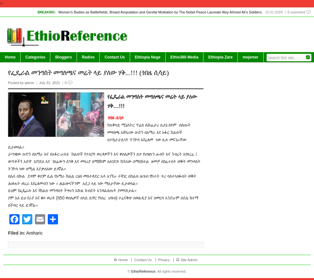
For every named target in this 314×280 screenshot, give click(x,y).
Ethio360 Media (184, 57)
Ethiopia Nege (148, 57)
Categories (35, 57)
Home (10, 57)
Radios (88, 57)
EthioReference (143, 271)
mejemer (250, 57)
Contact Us (114, 57)
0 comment (296, 12)
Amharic (34, 233)
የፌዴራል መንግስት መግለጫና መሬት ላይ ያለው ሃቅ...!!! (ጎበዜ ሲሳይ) (88, 73)
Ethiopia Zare (220, 57)
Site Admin (189, 260)
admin (29, 83)
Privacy (164, 260)
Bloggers (63, 57)
